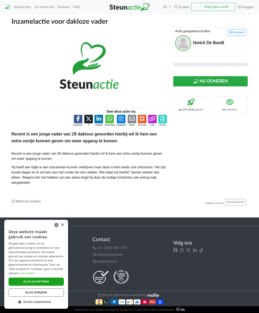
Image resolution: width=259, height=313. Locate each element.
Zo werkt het (44, 7)
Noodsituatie (235, 202)
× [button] (62, 225)
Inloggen (245, 7)
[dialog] (36, 264)
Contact (237, 32)
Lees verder (27, 273)
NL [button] (165, 7)
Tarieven (63, 7)
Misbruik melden (26, 201)
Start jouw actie (216, 7)
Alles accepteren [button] (36, 281)
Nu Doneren (210, 81)
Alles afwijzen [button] (36, 292)
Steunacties (22, 7)
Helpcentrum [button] (104, 261)
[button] (181, 7)
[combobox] (56, 225)
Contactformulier (107, 255)
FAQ (76, 7)
